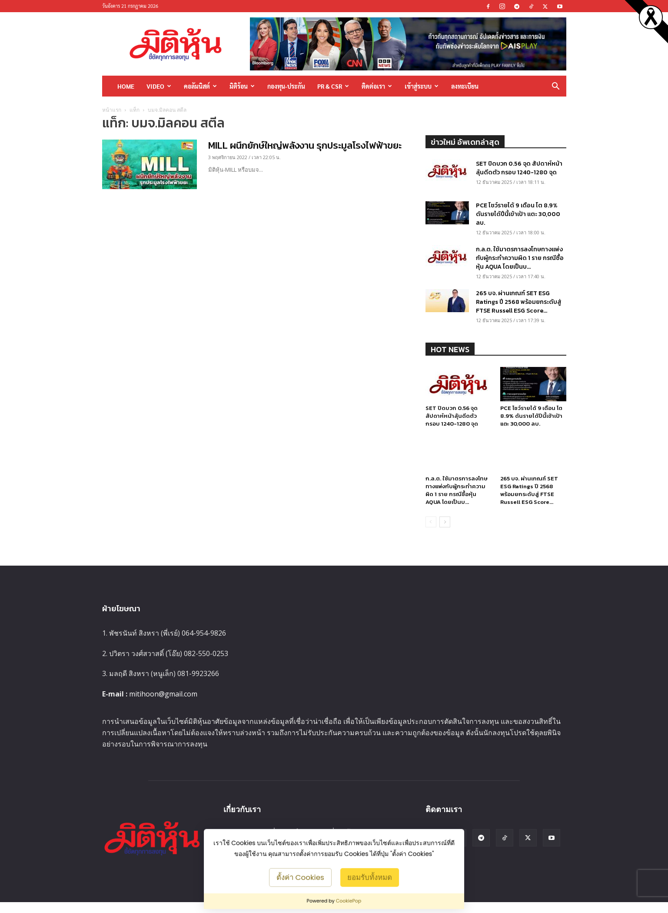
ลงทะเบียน (465, 86)
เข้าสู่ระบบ (422, 86)
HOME (125, 86)
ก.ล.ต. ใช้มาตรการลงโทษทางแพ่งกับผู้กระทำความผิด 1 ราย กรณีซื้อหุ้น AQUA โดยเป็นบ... (520, 258)
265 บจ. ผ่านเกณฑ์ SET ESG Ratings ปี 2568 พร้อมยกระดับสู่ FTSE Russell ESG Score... (519, 302)
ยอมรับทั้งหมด (369, 877)
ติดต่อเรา (377, 86)
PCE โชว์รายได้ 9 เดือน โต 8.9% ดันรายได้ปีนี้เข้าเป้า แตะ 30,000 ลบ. (518, 214)
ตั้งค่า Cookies (300, 877)
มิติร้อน (242, 86)
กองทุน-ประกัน (286, 86)
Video (158, 86)
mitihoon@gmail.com (163, 705)
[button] (555, 86)
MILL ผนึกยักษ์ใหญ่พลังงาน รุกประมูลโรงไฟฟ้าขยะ (305, 145)
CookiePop (349, 900)
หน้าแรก (111, 109)
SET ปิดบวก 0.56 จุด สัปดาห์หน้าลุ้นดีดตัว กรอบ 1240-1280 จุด (519, 168)
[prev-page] (430, 532)
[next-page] (444, 532)
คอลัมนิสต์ (200, 86)
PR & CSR (333, 86)
